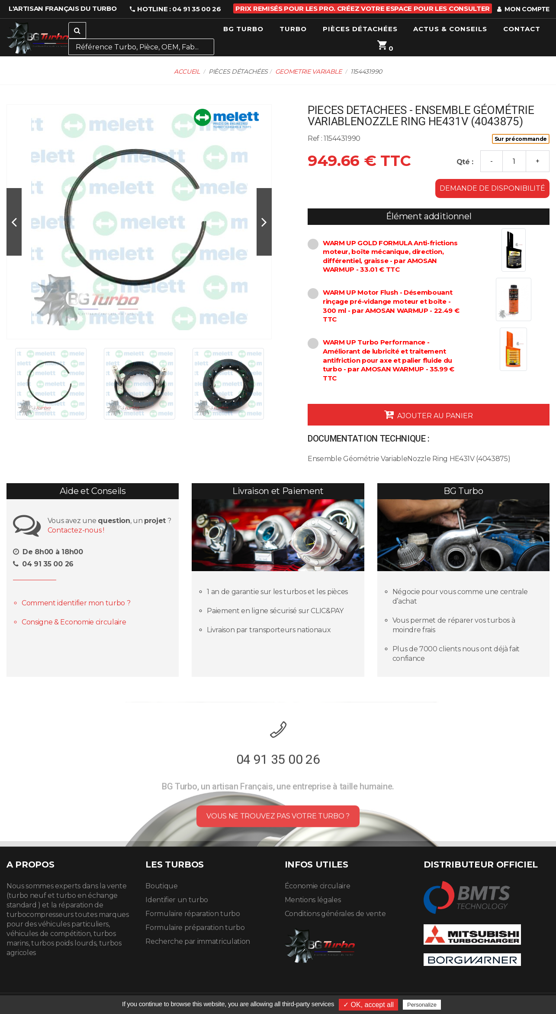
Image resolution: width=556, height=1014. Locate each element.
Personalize (422, 1004)
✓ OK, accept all (368, 1004)
